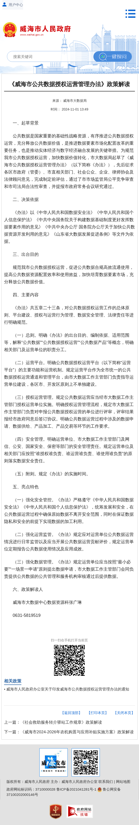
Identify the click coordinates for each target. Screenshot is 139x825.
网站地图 (123, 782)
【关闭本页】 (124, 713)
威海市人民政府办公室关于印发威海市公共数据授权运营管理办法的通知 (67, 689)
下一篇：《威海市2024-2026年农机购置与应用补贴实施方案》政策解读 (69, 732)
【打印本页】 (98, 713)
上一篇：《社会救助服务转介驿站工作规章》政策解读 (53, 722)
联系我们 (105, 782)
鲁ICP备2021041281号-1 (76, 789)
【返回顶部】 (71, 713)
